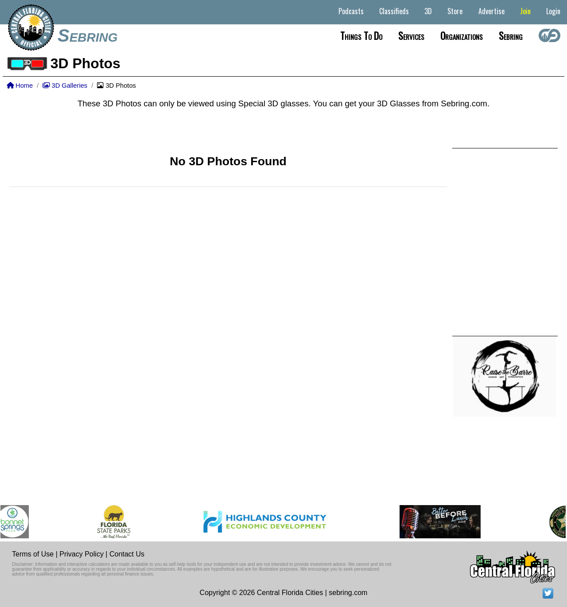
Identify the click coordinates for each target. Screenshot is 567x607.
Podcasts (351, 11)
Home (20, 85)
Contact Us (126, 554)
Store (454, 11)
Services (411, 35)
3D (428, 11)
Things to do (361, 35)
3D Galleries (65, 85)
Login (553, 11)
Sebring (88, 35)
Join (525, 11)
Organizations (461, 35)
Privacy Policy (81, 554)
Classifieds (394, 11)
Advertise (491, 11)
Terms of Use (33, 554)
